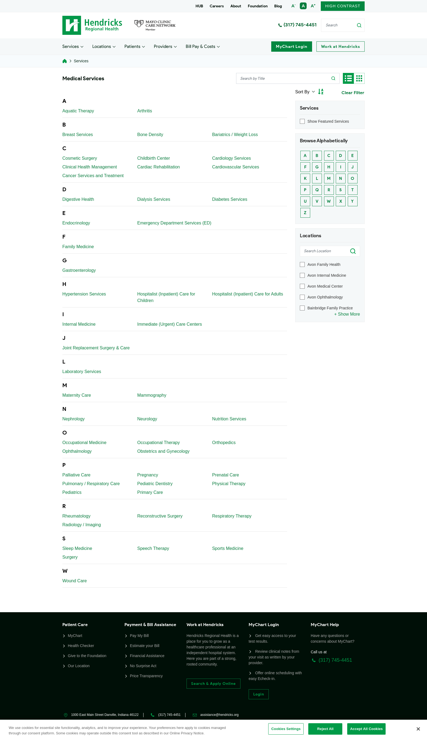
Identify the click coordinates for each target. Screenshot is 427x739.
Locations (101, 46)
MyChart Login (291, 46)
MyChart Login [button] (264, 624)
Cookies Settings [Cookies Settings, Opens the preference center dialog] (286, 729)
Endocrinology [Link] (76, 223)
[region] (213, 729)
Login (258, 694)
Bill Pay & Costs (200, 46)
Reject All (325, 729)
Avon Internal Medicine (326, 275)
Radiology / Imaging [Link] (81, 524)
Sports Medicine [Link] (227, 548)
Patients (132, 46)
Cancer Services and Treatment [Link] (93, 175)
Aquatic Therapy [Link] (78, 111)
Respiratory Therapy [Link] (232, 516)
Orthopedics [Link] (224, 442)
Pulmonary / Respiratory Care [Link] (91, 483)
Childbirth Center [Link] (153, 158)
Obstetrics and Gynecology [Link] (163, 451)
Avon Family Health (323, 264)
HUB (199, 6)
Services (70, 46)
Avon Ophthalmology (325, 297)
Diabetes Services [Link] (229, 199)
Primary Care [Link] (150, 492)
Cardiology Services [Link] (231, 158)
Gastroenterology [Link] (79, 270)
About (235, 6)
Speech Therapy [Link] (153, 548)
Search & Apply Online (213, 683)
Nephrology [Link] (73, 419)
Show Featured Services (328, 121)
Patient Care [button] (75, 624)
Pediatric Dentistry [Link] (155, 483)
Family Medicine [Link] (78, 246)
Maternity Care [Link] (76, 395)
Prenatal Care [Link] (225, 475)
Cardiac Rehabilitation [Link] (158, 167)
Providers (163, 46)
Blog (278, 6)
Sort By (303, 92)
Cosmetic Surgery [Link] (79, 158)
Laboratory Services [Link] (81, 371)
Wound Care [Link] (74, 580)
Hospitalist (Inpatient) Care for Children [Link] (166, 297)
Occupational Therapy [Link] (158, 442)
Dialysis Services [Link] (153, 199)
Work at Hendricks (340, 46)
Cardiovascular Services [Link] (235, 167)
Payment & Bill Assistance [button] (150, 624)
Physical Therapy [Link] (228, 483)
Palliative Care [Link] (76, 475)
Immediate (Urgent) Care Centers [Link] (169, 324)
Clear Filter (352, 92)
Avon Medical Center (325, 286)
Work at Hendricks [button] (205, 624)
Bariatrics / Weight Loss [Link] (235, 134)
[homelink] (64, 61)
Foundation (258, 6)
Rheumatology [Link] (76, 516)
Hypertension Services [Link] (84, 294)
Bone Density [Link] (150, 134)
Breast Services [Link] (77, 134)
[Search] (343, 25)
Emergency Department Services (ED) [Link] (174, 223)
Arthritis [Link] (144, 111)
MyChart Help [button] (325, 624)
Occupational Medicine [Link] (84, 442)
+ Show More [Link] (347, 314)
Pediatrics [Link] (71, 492)
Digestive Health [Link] (78, 199)
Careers (217, 6)
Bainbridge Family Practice (330, 308)
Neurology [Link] (147, 419)
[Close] (418, 729)
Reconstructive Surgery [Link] (159, 516)
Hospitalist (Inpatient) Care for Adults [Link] (247, 294)
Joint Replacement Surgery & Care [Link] (96, 348)
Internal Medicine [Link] (79, 324)
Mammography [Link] (151, 395)
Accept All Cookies (366, 729)
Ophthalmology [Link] (77, 451)
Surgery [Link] (70, 557)
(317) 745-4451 (297, 25)
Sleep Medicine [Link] (77, 548)
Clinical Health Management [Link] (89, 167)
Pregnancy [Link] (147, 475)
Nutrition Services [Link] (229, 419)
